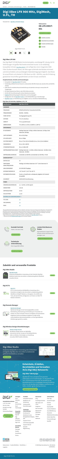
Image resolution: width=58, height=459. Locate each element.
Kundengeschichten (40, 400)
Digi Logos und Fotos (39, 403)
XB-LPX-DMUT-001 (34, 7)
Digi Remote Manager (16, 308)
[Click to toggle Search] (51, 3)
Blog (37, 398)
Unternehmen (50, 396)
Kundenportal (26, 413)
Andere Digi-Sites (51, 417)
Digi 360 (17, 415)
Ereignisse (38, 406)
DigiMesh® (7, 95)
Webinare (38, 418)
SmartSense (18, 433)
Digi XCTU (13, 288)
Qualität (49, 421)
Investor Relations (51, 409)
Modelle (27, 7)
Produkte (25, 396)
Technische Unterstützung (27, 410)
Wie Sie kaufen (39, 408)
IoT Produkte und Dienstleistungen (16, 7)
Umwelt (49, 404)
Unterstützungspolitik (28, 422)
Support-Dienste (27, 424)
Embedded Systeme (28, 398)
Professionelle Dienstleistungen (27, 405)
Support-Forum (27, 420)
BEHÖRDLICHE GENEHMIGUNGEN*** (12, 197)
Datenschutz (6, 445)
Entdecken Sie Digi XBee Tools (31, 389)
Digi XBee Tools (8, 99)
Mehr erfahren (7, 357)
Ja (19, 200)
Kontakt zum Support (17, 251)
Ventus (17, 435)
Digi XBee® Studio (19, 97)
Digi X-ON (17, 422)
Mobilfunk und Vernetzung (26, 401)
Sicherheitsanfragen (8, 411)
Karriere (49, 402)
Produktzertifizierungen (16, 216)
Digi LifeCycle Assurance (17, 418)
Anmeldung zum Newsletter (8, 415)
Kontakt (46, 3)
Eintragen (38, 414)
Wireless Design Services (16, 329)
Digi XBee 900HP (21, 67)
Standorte (49, 413)
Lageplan (5, 447)
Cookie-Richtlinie (14, 445)
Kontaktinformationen (8, 401)
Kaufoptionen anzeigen (45, 33)
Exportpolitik (50, 406)
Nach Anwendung (18, 403)
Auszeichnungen (51, 400)
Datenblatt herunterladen (46, 41)
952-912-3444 (6, 405)
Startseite (5, 7)
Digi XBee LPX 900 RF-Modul (17, 22)
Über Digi (49, 398)
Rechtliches (23, 445)
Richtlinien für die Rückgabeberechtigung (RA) (28, 416)
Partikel (17, 431)
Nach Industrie (17, 399)
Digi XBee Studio (13, 272)
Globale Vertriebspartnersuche (45, 239)
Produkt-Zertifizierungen (46, 44)
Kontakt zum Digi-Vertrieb (7, 408)
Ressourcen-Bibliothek (39, 411)
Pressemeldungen (51, 419)
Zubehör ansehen (44, 38)
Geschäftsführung (51, 411)
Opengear (17, 429)
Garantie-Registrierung (26, 427)
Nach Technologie (18, 407)
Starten (52, 275)
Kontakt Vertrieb (16, 235)
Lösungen (17, 396)
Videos (37, 416)
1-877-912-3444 (6, 403)
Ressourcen (38, 396)
